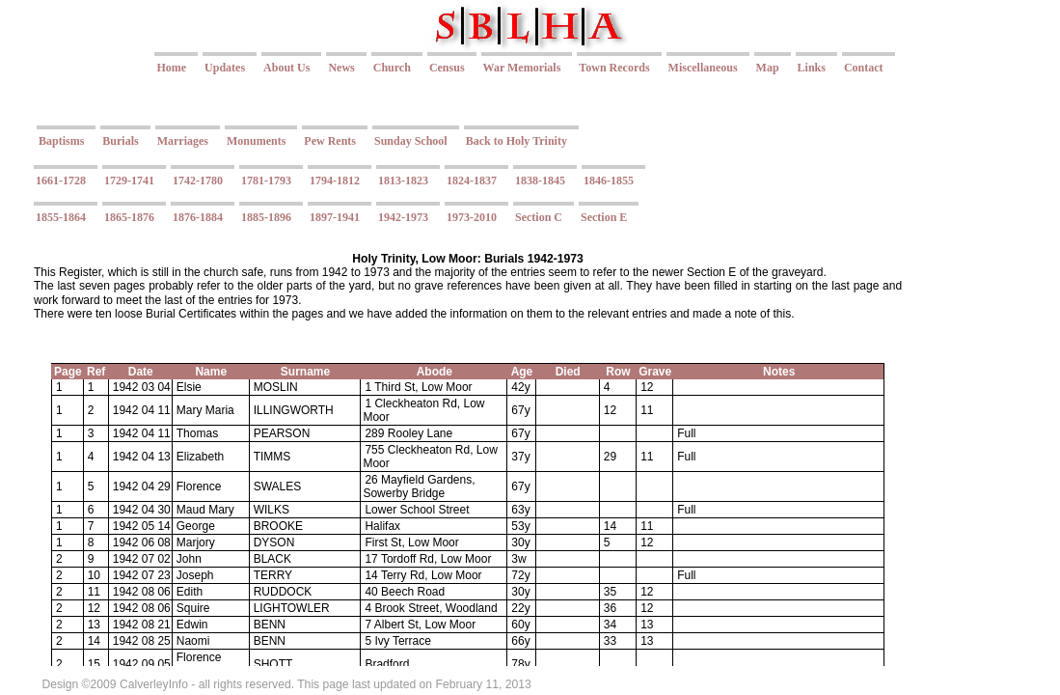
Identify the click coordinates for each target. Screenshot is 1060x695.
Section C (538, 217)
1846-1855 (609, 180)
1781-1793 (266, 180)
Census (447, 67)
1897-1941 (335, 217)
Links (812, 67)
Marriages (182, 141)
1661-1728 (61, 180)
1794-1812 (335, 180)
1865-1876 (129, 217)
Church (392, 67)
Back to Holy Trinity (516, 141)
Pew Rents (330, 141)
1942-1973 (403, 217)
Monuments (256, 141)
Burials (120, 141)
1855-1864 (61, 217)
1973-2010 (472, 217)
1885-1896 (266, 217)
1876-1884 (198, 217)
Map (767, 67)
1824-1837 (472, 180)
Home (171, 67)
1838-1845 (540, 180)
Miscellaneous (703, 67)
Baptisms (61, 141)
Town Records (614, 67)
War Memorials (522, 67)
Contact (863, 67)
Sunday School (411, 141)
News (341, 67)
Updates (224, 67)
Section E (604, 217)
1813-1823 (403, 180)
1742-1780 (198, 180)
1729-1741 (129, 180)
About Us (286, 67)
